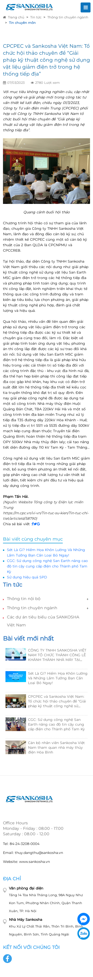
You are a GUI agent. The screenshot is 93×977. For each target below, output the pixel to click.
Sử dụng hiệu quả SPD (27, 577)
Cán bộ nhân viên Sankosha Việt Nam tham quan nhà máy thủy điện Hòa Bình (56, 747)
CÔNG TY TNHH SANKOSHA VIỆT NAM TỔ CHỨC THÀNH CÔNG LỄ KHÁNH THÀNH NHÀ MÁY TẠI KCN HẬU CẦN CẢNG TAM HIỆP (57, 657)
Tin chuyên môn (22, 23)
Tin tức (35, 17)
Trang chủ (13, 17)
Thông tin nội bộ (23, 598)
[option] (46, 705)
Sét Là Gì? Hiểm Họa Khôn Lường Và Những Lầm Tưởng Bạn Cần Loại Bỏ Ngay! (58, 678)
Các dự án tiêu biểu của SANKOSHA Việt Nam (43, 621)
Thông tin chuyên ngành (67, 17)
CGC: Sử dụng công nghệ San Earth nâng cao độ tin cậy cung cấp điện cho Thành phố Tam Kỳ (47, 566)
